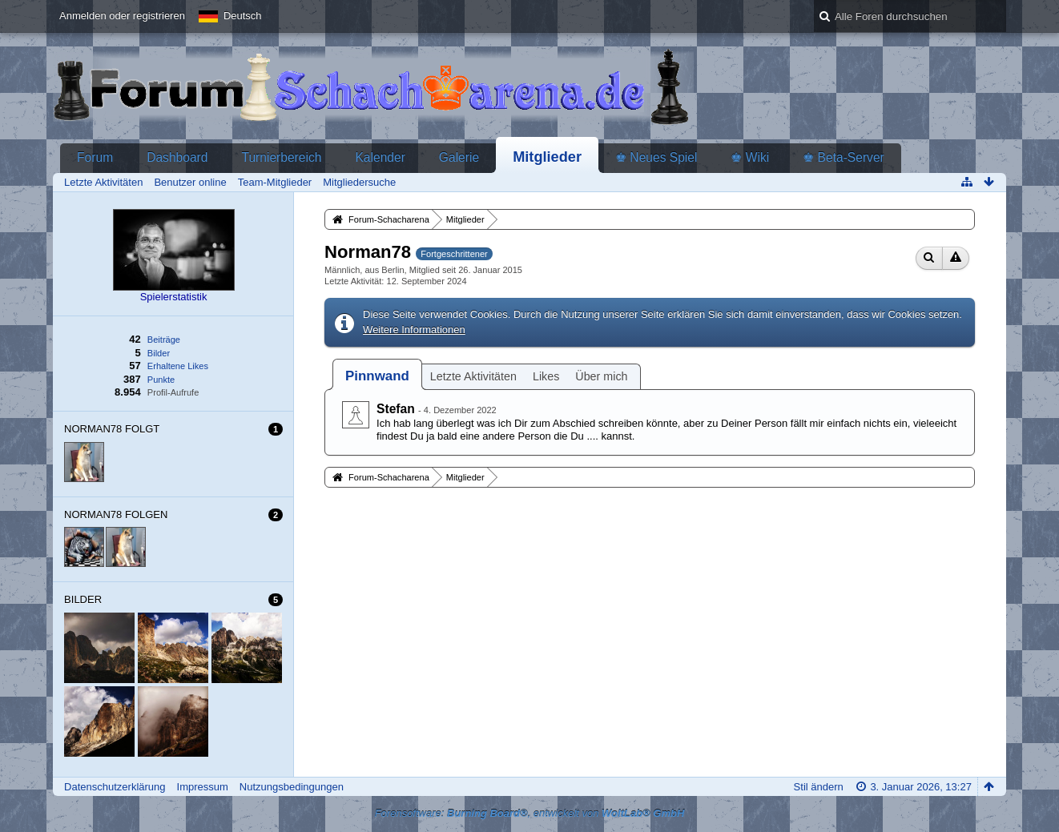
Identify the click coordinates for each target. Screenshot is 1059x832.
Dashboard (177, 157)
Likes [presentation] (546, 376)
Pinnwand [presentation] (377, 376)
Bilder (158, 353)
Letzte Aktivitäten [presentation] (473, 376)
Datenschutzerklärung (114, 787)
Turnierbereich (281, 157)
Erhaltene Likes (177, 366)
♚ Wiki (750, 157)
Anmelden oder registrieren (122, 16)
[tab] (377, 376)
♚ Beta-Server (843, 157)
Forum (95, 157)
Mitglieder (547, 157)
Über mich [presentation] (601, 376)
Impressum (202, 787)
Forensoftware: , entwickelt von (530, 813)
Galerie (459, 157)
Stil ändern (819, 787)
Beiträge (163, 339)
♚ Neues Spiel (656, 157)
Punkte (161, 379)
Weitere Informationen (414, 330)
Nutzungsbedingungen (292, 787)
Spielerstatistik (173, 297)
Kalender (380, 157)
